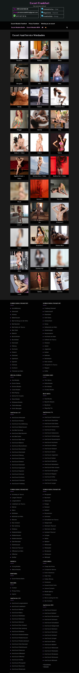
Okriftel (14, 557)
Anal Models (15, 380)
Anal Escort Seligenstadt (52, 626)
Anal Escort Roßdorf (50, 613)
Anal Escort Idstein (50, 452)
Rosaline (19, 60)
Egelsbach (15, 358)
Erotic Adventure (49, 572)
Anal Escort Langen (50, 483)
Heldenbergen (49, 330)
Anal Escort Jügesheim (51, 455)
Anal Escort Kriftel (50, 477)
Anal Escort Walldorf (50, 644)
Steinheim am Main (50, 529)
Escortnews (47, 664)
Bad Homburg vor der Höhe (20, 321)
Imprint (14, 594)
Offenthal (14, 554)
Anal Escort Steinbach (51, 629)
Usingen (47, 535)
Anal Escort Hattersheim (52, 433)
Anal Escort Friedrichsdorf (52, 417)
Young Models (16, 566)
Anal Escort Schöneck (51, 619)
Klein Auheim (48, 361)
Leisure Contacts (49, 588)
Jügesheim (48, 349)
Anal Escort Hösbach (51, 448)
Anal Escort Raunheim (18, 666)
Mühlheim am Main (17, 516)
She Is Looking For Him (51, 598)
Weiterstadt (48, 544)
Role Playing (15, 392)
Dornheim (15, 349)
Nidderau (14, 529)
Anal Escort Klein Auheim (52, 467)
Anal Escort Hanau (50, 430)
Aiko (39, 83)
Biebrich (14, 333)
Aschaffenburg (16, 308)
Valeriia (39, 130)
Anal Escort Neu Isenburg (19, 628)
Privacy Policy (16, 591)
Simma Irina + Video (39, 176)
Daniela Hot (39, 268)
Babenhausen (16, 317)
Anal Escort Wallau (50, 641)
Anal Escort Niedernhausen (20, 637)
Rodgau (47, 504)
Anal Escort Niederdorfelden (20, 634)
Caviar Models (16, 389)
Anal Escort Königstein (51, 470)
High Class (48, 576)
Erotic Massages (17, 408)
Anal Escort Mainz (17, 612)
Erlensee (14, 364)
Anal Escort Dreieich (18, 461)
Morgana (19, 83)
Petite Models (48, 383)
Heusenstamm (49, 333)
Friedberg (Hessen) (50, 308)
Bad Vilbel (15, 330)
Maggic (19, 130)
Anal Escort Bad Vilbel (18, 439)
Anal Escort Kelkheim (51, 461)
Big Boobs (47, 405)
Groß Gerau (48, 317)
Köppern (47, 368)
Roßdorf (47, 510)
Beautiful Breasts (49, 402)
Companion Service (50, 569)
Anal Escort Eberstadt (18, 464)
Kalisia (39, 60)
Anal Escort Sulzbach (51, 635)
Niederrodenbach (17, 538)
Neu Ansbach (16, 522)
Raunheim (47, 497)
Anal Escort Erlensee (18, 474)
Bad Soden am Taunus (18, 327)
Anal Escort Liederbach (18, 606)
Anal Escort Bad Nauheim (19, 433)
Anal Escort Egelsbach (18, 467)
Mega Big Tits (48, 408)
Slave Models (16, 399)
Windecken (48, 551)
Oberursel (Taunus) (17, 548)
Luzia (19, 294)
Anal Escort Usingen (50, 638)
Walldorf (47, 541)
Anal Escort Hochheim (51, 442)
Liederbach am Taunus (18, 504)
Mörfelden (15, 513)
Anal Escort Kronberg (51, 480)
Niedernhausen (16, 535)
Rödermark (48, 500)
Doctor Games (16, 383)
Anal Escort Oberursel (18, 650)
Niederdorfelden (16, 532)
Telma (60, 153)
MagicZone (46, 13)
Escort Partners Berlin (18, 578)
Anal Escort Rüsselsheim (52, 616)
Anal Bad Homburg (17, 430)
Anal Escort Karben (50, 458)
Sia (39, 222)
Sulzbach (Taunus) (50, 532)
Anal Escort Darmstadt (18, 452)
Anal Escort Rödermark (18, 669)
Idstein (47, 346)
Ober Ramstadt (16, 541)
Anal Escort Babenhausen (19, 427)
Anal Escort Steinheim (51, 632)
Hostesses (48, 582)
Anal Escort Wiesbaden (51, 651)
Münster (14, 519)
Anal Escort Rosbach (51, 610)
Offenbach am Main (17, 551)
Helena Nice (59, 245)
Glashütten (48, 314)
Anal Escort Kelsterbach (51, 464)
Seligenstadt (48, 522)
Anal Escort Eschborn (18, 477)
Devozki (46, 666)
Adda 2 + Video (19, 153)
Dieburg (14, 346)
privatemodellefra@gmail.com (28, 12)
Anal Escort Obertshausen (19, 647)
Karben (47, 352)
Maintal (14, 507)
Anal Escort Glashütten (51, 420)
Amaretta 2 (39, 245)
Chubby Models (49, 389)
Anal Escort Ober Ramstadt (20, 644)
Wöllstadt (47, 557)
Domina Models (16, 386)
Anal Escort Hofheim (51, 445)
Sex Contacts (48, 601)
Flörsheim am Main (17, 371)
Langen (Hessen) (17, 497)
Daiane (39, 107)
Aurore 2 (39, 199)
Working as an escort (48, 23)
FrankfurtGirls (46, 16)
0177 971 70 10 (19, 16)
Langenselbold (16, 500)
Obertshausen (16, 544)
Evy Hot (59, 199)
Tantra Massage (16, 405)
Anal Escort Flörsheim (18, 480)
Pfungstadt (48, 494)
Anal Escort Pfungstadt (18, 663)
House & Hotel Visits (51, 585)
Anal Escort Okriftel (17, 659)
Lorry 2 (19, 225)
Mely (59, 83)
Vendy (19, 107)
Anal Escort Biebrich (18, 442)
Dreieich (14, 352)
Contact (14, 587)
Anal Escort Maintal (17, 609)
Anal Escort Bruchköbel (19, 449)
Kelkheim (47, 355)
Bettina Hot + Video (59, 176)
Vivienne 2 (59, 222)
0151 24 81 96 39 (22, 9)
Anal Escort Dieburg (18, 455)
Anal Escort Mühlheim (18, 619)
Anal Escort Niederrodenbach (20, 641)
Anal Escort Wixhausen (51, 657)
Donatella (59, 268)
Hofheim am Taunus (50, 339)
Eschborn (15, 368)
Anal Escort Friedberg (18, 483)
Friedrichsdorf (49, 311)
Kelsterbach (48, 358)
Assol (19, 248)
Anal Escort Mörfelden (18, 615)
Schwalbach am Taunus (51, 519)
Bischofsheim (16, 336)
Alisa (19, 271)
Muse (19, 202)
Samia (39, 291)
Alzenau (14, 314)
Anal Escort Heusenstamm (52, 439)
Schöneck (47, 516)
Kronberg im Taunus (18, 494)
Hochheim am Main (50, 336)
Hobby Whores (49, 579)
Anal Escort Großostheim (52, 426)
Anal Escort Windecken (51, 654)
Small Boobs (48, 398)
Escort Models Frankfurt (19, 23)
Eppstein (14, 361)
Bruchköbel (15, 339)
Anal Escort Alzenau (18, 420)
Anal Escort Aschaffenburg (20, 424)
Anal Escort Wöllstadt (51, 660)
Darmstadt (15, 343)
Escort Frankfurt (39, 3)
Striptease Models (17, 402)
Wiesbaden (48, 548)
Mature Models (16, 569)
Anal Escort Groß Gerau (51, 423)
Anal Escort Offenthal (18, 656)
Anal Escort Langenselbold (20, 603)
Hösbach (47, 343)
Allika (59, 60)
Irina (59, 130)
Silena (39, 153)
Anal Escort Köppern (50, 474)
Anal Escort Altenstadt (18, 417)
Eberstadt (15, 355)
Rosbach (47, 507)
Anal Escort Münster (18, 622)
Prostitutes (48, 594)
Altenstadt (15, 311)
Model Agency (49, 591)
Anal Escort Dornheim (18, 458)
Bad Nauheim (16, 324)
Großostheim (48, 321)
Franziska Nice (60, 107)
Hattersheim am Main (51, 327)
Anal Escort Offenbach (18, 653)
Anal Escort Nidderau (18, 631)
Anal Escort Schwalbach (52, 622)
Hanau (46, 324)
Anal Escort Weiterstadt (51, 647)
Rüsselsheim (48, 513)
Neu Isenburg (16, 526)
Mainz (13, 510)
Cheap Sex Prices (50, 566)
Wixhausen (48, 554)
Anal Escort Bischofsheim (19, 446)
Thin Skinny (48, 380)
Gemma (59, 291)
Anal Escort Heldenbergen (52, 436)
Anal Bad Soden (16, 436)
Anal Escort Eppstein (18, 471)
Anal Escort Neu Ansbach (19, 625)
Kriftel (46, 371)
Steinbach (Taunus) (50, 526)
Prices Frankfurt (34, 23)
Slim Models (48, 386)
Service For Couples (18, 396)
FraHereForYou (47, 9)
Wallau (46, 538)
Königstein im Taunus (51, 364)
